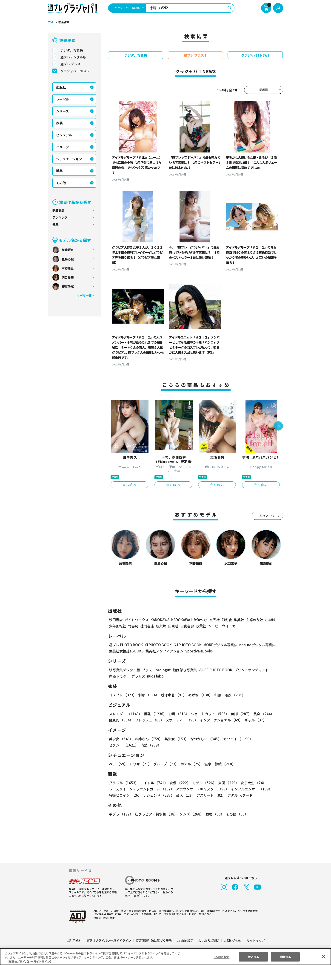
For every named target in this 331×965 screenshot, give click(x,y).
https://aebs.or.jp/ (104, 917)
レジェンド (158, 795)
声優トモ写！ (119, 676)
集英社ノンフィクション (164, 651)
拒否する (253, 957)
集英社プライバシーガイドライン (108, 940)
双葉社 (201, 625)
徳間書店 (147, 625)
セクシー (267, 738)
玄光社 (214, 619)
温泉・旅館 (218, 763)
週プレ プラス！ (72, 64)
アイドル (153, 782)
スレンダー (125, 713)
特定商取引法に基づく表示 (154, 940)
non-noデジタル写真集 (254, 644)
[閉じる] (324, 956)
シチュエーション (69, 159)
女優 (179, 782)
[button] (278, 426)
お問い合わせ (233, 940)
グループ (165, 763)
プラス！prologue (156, 669)
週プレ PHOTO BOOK (125, 644)
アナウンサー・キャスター (202, 789)
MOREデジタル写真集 (217, 644)
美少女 (121, 738)
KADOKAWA (160, 619)
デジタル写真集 (71, 50)
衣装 (59, 123)
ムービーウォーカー (223, 625)
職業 (59, 171)
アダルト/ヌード (239, 795)
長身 (261, 713)
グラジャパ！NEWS (74, 71)
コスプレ (122, 694)
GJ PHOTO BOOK (185, 644)
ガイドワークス (137, 619)
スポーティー (181, 720)
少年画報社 (117, 625)
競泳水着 (172, 694)
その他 (61, 183)
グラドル (123, 782)
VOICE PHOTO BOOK (214, 669)
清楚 (119, 745)
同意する (285, 957)
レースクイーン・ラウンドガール (141, 789)
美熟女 (175, 738)
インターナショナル (220, 720)
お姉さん (148, 738)
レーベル (62, 99)
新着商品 (58, 210)
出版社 (61, 87)
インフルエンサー (250, 789)
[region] (165, 956)
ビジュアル (64, 135)
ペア (118, 763)
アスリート (210, 795)
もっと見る (267, 516)
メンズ (191, 814)
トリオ (140, 763)
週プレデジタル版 (73, 57)
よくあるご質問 (208, 940)
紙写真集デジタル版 (124, 669)
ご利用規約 (74, 940)
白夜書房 (187, 625)
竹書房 (133, 625)
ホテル (191, 763)
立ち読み (129, 484)
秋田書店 (116, 619)
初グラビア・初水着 (155, 814)
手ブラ (121, 814)
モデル (203, 782)
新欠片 (161, 625)
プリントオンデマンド (249, 669)
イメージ (62, 147)
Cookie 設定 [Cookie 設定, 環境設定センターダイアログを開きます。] (221, 957)
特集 (55, 224)
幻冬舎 (226, 619)
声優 (227, 782)
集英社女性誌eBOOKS (126, 651)
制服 (148, 694)
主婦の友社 (254, 619)
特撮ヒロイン (125, 795)
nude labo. (155, 676)
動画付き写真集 (184, 669)
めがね (199, 694)
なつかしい (204, 738)
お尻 (177, 713)
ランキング (59, 217)
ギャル (254, 720)
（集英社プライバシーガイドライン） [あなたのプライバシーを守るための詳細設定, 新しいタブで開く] (29, 961)
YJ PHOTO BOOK (157, 644)
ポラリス (138, 676)
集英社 (238, 619)
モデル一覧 (84, 295)
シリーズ (62, 111)
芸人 (184, 795)
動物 (213, 814)
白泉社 (173, 625)
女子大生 (251, 782)
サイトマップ (255, 940)
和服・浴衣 (228, 694)
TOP (50, 22)
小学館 (270, 619)
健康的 (121, 720)
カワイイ (236, 738)
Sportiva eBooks (198, 651)
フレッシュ (148, 720)
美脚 (239, 713)
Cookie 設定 (185, 940)
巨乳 (154, 713)
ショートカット (208, 713)
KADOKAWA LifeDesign (189, 619)
